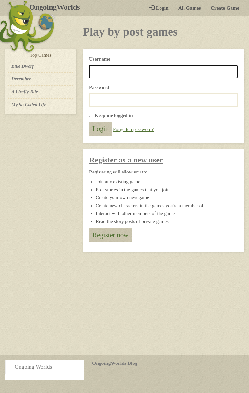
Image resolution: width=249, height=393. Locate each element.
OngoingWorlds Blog (114, 363)
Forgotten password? (133, 129)
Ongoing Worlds (33, 366)
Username (99, 59)
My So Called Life (28, 104)
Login (159, 8)
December (21, 78)
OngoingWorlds (57, 7)
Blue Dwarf (22, 66)
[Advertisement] (124, 303)
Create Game (225, 8)
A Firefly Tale (24, 91)
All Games (189, 8)
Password (99, 87)
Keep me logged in (114, 115)
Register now (110, 235)
